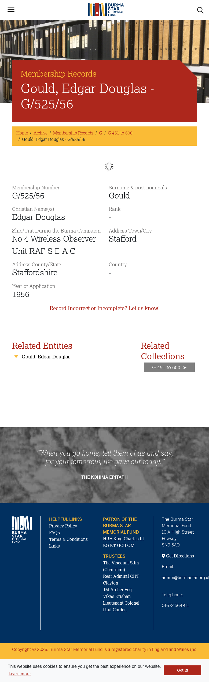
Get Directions (178, 556)
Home (22, 133)
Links (54, 546)
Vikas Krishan (117, 596)
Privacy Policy (63, 526)
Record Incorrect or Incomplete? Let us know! (105, 308)
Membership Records (73, 133)
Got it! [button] (182, 670)
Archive (40, 133)
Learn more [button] (20, 674)
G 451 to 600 (120, 133)
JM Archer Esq (117, 590)
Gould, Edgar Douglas (46, 356)
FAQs (54, 532)
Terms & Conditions (68, 539)
